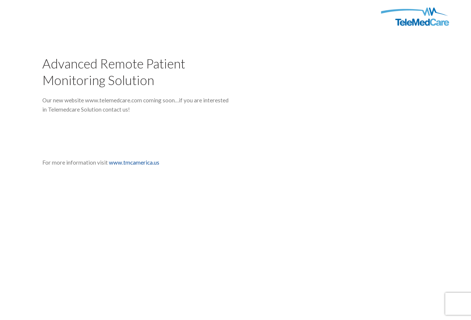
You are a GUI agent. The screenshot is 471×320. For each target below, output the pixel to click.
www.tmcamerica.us (134, 162)
